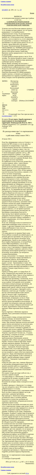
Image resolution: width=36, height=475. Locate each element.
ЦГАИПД (5, 10)
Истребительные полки (7, 4)
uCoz (27, 473)
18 (21, 10)
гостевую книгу (7, 116)
